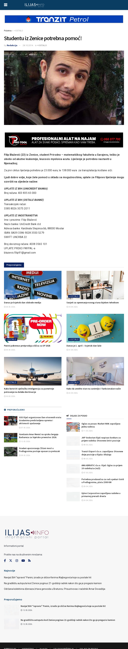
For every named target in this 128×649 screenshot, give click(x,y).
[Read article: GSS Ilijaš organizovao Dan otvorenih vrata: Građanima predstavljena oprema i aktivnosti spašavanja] (10, 420)
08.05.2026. (87, 445)
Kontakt (43, 638)
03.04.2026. (10, 350)
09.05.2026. (24, 455)
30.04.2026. (72, 307)
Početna (8, 31)
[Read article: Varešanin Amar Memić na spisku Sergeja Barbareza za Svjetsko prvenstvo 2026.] (10, 437)
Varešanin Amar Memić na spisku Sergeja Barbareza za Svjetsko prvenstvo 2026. (38, 436)
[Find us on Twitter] (10, 550)
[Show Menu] (5, 5)
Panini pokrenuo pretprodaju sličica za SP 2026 (27, 345)
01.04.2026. (72, 350)
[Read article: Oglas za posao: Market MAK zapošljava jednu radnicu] (73, 427)
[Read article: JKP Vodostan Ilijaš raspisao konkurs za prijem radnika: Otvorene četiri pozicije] (73, 441)
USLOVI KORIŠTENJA (63, 638)
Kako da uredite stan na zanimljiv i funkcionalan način (93, 388)
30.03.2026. (10, 396)
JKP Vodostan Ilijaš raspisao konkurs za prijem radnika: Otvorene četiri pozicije (101, 439)
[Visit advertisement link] (64, 22)
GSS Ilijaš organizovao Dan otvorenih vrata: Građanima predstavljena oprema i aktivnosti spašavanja (40, 420)
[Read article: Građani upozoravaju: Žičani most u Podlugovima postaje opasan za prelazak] (10, 451)
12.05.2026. (24, 441)
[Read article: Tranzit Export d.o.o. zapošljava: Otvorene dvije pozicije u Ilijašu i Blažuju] (73, 454)
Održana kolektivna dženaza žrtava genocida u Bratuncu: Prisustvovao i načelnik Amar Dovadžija (54, 577)
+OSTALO (18, 31)
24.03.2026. (72, 393)
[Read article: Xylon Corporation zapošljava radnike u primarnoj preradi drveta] (73, 496)
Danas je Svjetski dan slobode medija (22, 302)
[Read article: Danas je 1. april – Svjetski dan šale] (95, 328)
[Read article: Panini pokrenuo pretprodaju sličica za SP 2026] (33, 328)
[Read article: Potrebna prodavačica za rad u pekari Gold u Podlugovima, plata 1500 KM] (73, 482)
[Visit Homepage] (34, 5)
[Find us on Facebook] (5, 550)
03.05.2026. (10, 307)
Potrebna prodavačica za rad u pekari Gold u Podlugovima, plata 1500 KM (103, 481)
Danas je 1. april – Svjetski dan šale (83, 345)
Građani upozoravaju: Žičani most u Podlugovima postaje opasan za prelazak (39, 450)
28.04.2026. (87, 486)
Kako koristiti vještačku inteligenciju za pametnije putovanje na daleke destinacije (29, 390)
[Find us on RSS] (29, 550)
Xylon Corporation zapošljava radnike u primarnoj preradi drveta (101, 495)
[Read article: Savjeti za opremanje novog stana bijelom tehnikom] (95, 285)
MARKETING (28, 638)
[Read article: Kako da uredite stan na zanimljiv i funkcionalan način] (95, 371)
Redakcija (12, 45)
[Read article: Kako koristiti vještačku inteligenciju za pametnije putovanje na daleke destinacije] (33, 371)
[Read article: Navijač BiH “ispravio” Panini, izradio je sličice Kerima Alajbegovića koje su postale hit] (11, 598)
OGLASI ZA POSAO (89, 638)
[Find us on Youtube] (23, 550)
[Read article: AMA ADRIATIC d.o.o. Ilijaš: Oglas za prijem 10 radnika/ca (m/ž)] (73, 468)
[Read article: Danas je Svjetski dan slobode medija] (33, 285)
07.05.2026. (24, 428)
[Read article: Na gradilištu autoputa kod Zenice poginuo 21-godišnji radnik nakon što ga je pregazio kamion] (11, 612)
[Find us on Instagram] (17, 550)
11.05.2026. (87, 431)
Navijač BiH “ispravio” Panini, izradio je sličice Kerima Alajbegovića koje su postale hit (47, 566)
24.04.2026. (87, 500)
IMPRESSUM (10, 638)
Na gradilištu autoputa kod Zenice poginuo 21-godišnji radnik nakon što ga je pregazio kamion (53, 572)
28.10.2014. (28, 45)
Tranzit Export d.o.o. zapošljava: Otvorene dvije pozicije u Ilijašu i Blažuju (102, 453)
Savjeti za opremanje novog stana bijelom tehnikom (92, 302)
